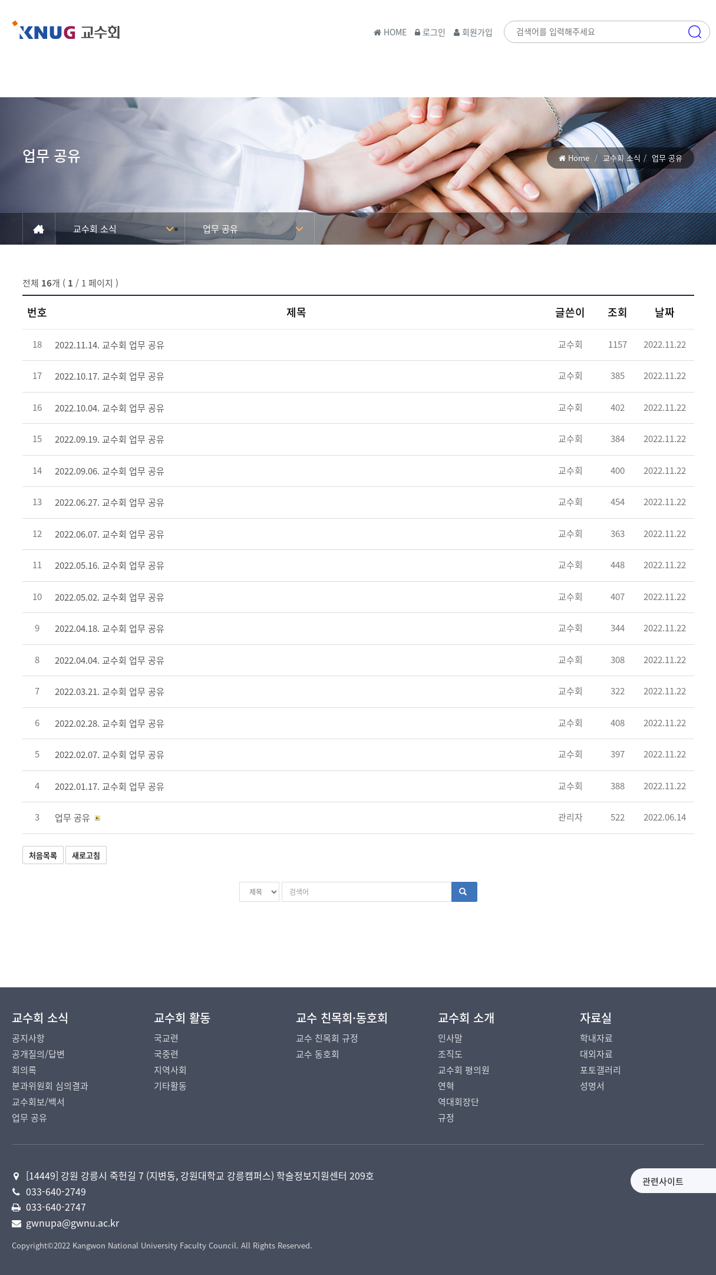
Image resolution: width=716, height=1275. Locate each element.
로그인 (430, 32)
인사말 (450, 1038)
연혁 (446, 1085)
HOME (390, 32)
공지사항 (28, 1038)
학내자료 (596, 1038)
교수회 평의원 (464, 1069)
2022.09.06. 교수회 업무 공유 (109, 470)
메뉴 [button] (694, 85)
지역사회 (170, 1069)
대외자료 (596, 1053)
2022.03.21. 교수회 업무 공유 (109, 691)
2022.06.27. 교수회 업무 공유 (109, 502)
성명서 (592, 1085)
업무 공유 (220, 228)
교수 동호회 (317, 1053)
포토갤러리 (600, 1069)
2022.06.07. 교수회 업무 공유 (109, 534)
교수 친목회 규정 (327, 1038)
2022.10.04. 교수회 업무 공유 (109, 407)
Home (578, 157)
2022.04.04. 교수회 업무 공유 (109, 660)
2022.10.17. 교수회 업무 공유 (109, 376)
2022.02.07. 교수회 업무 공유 (109, 754)
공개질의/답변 (38, 1053)
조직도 (450, 1053)
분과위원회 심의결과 (50, 1085)
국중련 (166, 1053)
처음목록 (43, 855)
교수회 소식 (622, 157)
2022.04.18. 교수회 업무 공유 (109, 628)
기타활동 (170, 1085)
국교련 (166, 1038)
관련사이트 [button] (571, 1181)
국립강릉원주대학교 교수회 (94, 35)
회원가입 (473, 32)
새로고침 (86, 855)
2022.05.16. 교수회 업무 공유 (109, 565)
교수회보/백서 (38, 1101)
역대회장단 (458, 1101)
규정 (446, 1117)
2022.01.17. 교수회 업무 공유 (109, 786)
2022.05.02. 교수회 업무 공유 (109, 597)
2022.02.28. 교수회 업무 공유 (109, 723)
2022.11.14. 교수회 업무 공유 (109, 344)
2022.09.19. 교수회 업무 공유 (109, 439)
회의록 (24, 1069)
